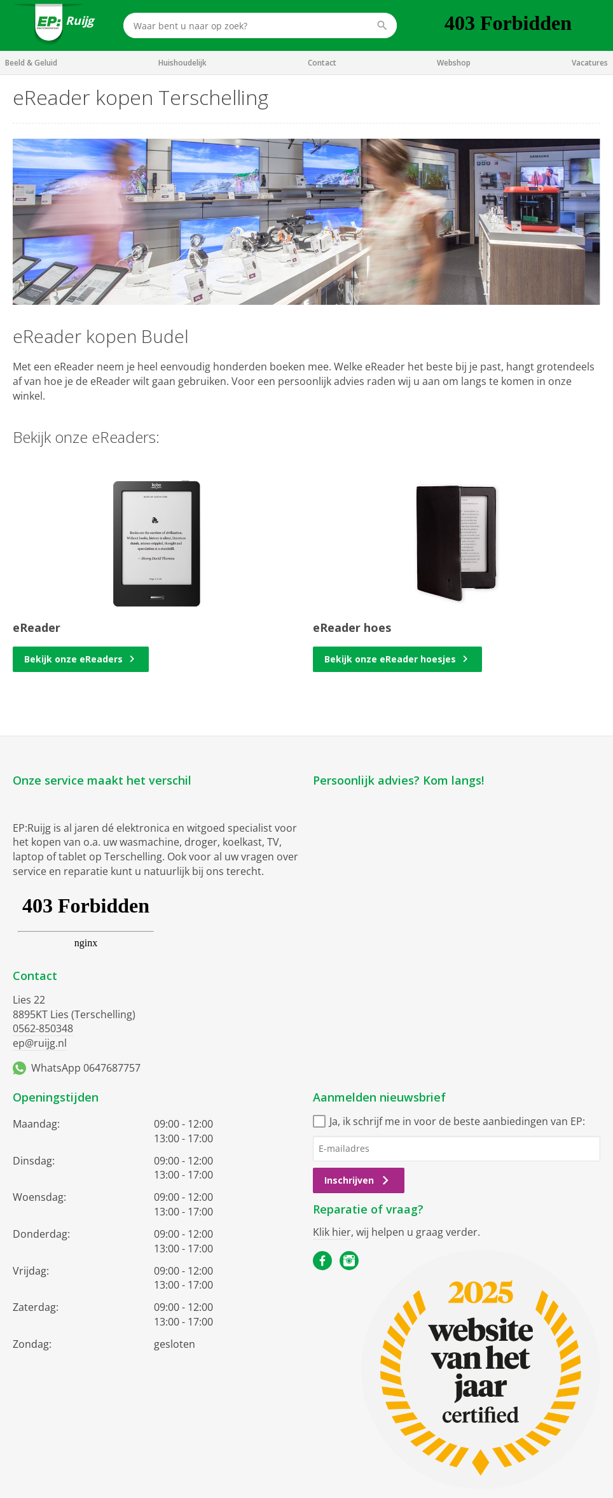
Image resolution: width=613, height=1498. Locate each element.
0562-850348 (43, 1028)
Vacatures (590, 62)
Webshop (454, 62)
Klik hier (332, 1232)
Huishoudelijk (182, 62)
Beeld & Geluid (31, 62)
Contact (322, 62)
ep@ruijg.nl (40, 1043)
